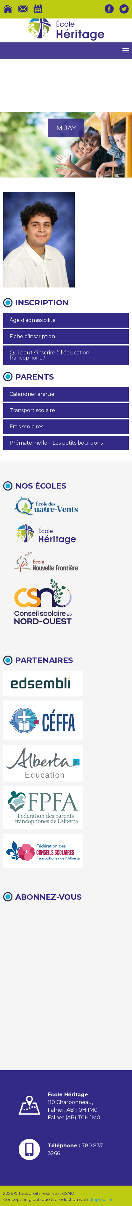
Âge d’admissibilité (33, 320)
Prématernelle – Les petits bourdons (56, 443)
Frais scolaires (26, 427)
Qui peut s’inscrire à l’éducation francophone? (49, 355)
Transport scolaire (32, 410)
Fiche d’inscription (32, 336)
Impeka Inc (102, 1199)
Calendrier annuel (33, 394)
